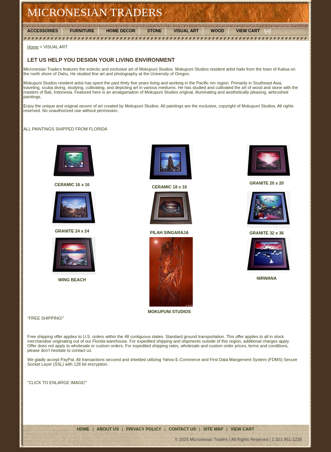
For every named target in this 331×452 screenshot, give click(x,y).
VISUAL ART (186, 30)
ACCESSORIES (42, 30)
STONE (154, 30)
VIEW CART (248, 30)
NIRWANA (266, 278)
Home (32, 47)
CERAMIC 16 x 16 (72, 184)
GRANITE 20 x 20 (267, 183)
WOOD (217, 30)
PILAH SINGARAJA (169, 232)
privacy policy (143, 429)
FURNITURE (82, 30)
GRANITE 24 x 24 (72, 231)
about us (108, 429)
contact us (182, 429)
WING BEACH (72, 279)
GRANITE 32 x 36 (267, 233)
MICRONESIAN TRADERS (94, 12)
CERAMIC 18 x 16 (169, 187)
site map (213, 429)
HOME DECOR (121, 30)
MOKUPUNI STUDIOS (169, 311)
